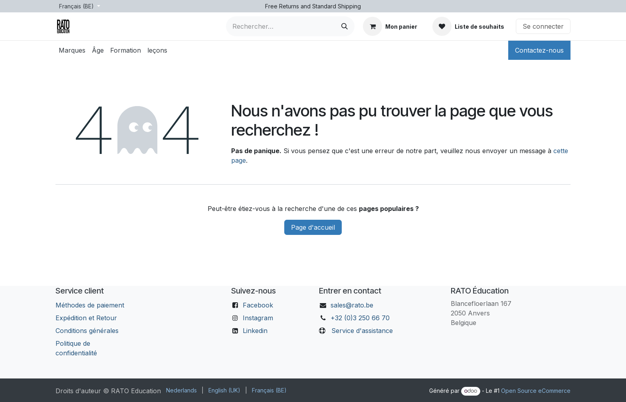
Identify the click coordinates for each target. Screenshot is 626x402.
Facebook (258, 305)
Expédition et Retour (86, 318)
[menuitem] (72, 50)
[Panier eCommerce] (390, 26)
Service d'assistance (362, 331)
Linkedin (255, 331)
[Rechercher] (345, 26)
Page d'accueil (313, 227)
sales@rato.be (352, 305)
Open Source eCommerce (536, 390)
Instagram (258, 318)
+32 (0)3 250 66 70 (360, 318)
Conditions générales (87, 331)
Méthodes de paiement (89, 305)
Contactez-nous (539, 50)
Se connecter (543, 26)
